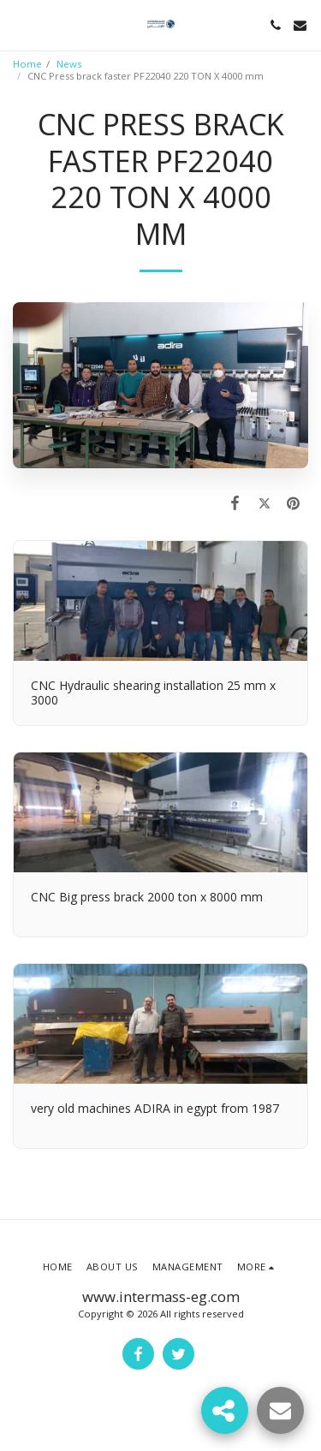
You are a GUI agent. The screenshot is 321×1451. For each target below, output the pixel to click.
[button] (18, 24)
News (68, 63)
